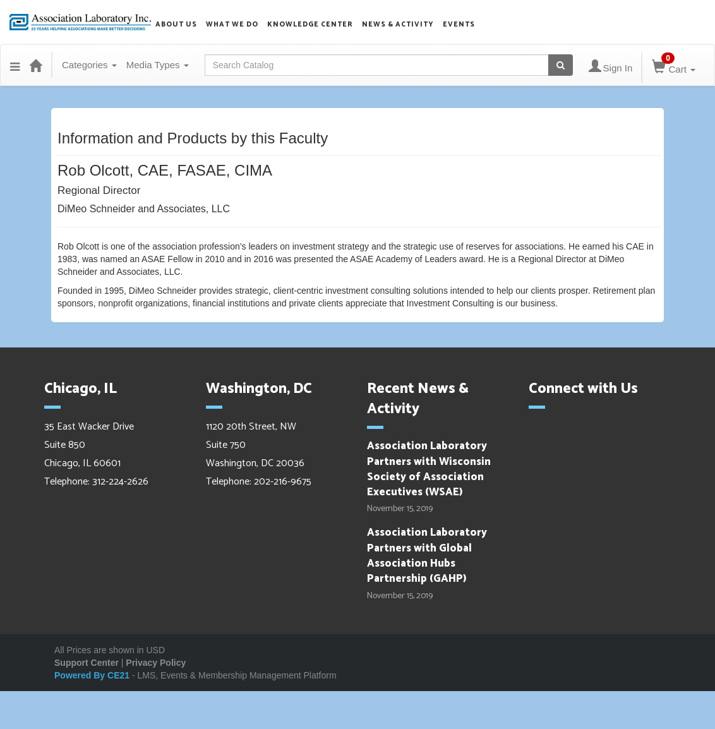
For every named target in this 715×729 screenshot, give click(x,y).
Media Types (157, 64)
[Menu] (15, 65)
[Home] (35, 65)
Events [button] (459, 24)
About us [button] (176, 24)
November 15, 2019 (400, 509)
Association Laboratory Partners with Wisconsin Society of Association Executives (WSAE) (429, 469)
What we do (232, 24)
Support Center (86, 663)
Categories (89, 64)
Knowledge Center (310, 24)
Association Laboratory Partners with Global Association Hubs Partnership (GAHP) (427, 555)
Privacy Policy (156, 663)
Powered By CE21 (93, 675)
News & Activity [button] (398, 24)
